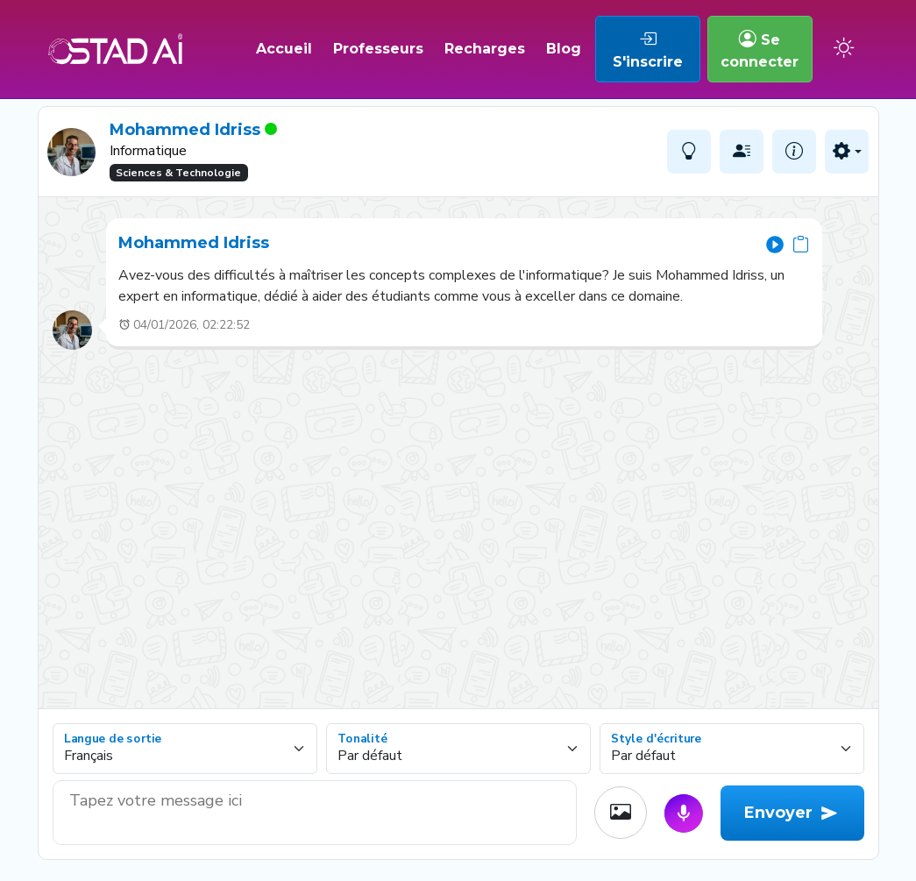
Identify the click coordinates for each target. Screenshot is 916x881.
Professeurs (378, 48)
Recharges (484, 48)
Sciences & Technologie (178, 173)
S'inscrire (648, 49)
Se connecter (760, 49)
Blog (563, 48)
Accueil (284, 48)
